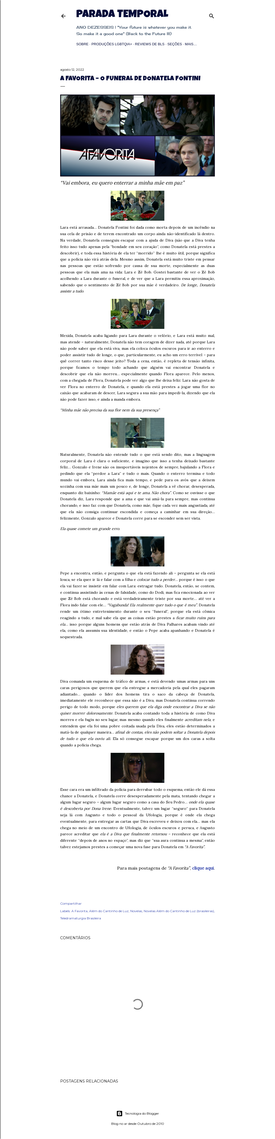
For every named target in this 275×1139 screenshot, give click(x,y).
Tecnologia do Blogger (137, 1113)
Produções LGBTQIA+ (111, 44)
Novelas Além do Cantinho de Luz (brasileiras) (179, 911)
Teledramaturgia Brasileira (80, 918)
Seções (174, 44)
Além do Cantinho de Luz (109, 911)
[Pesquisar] (211, 15)
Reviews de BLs (150, 44)
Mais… (191, 44)
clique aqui (203, 868)
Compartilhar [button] (71, 903)
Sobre (82, 44)
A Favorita (79, 911)
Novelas (136, 911)
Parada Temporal (122, 15)
